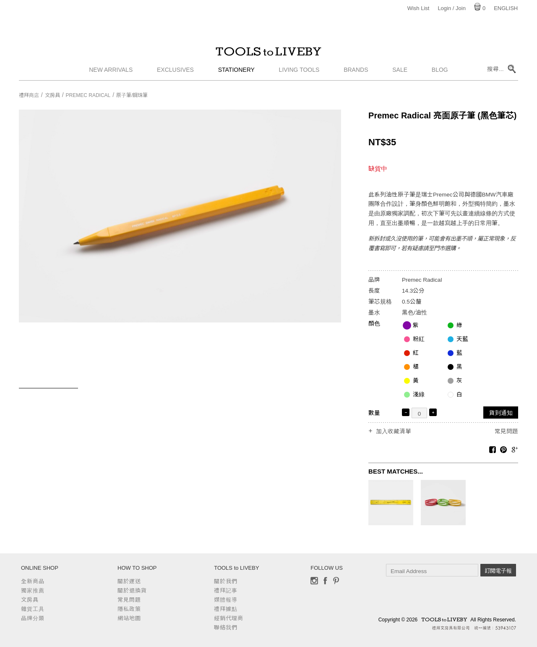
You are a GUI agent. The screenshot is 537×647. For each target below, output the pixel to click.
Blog (440, 73)
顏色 (374, 323)
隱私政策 (129, 609)
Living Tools (299, 73)
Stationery (236, 73)
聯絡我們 (225, 627)
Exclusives (175, 73)
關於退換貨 (132, 590)
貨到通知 (501, 413)
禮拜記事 (225, 590)
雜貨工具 (32, 609)
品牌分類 (32, 618)
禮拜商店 (29, 95)
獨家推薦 (32, 590)
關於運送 (129, 581)
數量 (374, 413)
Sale (399, 73)
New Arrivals (111, 73)
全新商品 (32, 581)
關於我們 (225, 581)
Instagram (314, 580)
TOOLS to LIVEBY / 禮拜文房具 (268, 53)
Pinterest (336, 580)
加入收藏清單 (393, 432)
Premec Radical (88, 95)
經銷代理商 (228, 618)
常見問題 (506, 431)
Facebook (325, 580)
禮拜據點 (225, 609)
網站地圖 (129, 618)
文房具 (52, 95)
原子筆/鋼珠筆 (132, 95)
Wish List (418, 8)
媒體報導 (225, 600)
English (506, 8)
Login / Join (452, 8)
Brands (356, 73)
